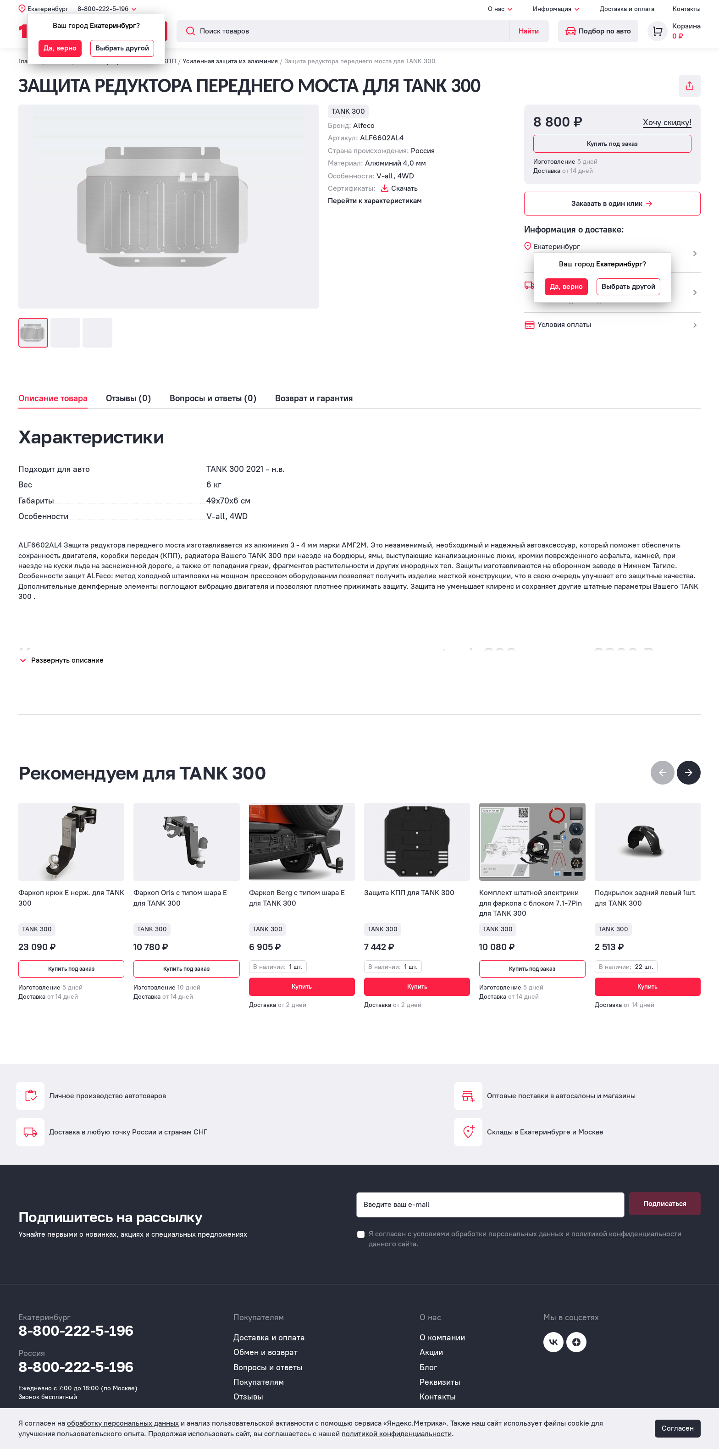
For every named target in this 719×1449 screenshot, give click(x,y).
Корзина (686, 26)
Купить (302, 986)
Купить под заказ (612, 144)
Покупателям (258, 1376)
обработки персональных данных (507, 1227)
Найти (529, 31)
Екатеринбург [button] (48, 9)
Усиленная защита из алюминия (230, 61)
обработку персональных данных (123, 1423)
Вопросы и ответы (268, 1361)
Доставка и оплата (627, 9)
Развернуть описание (67, 660)
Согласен (678, 1428)
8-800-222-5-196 (75, 1325)
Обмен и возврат (265, 1347)
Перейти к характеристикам (375, 200)
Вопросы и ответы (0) (213, 398)
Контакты (687, 9)
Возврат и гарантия (314, 398)
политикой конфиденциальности (626, 1227)
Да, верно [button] (60, 48)
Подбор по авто (598, 31)
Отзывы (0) (128, 398)
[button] (689, 773)
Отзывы (248, 1391)
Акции (431, 1347)
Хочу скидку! (667, 122)
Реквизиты (440, 1376)
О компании (442, 1332)
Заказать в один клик (612, 203)
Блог (428, 1361)
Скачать (404, 188)
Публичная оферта (269, 1406)
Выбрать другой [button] (122, 48)
